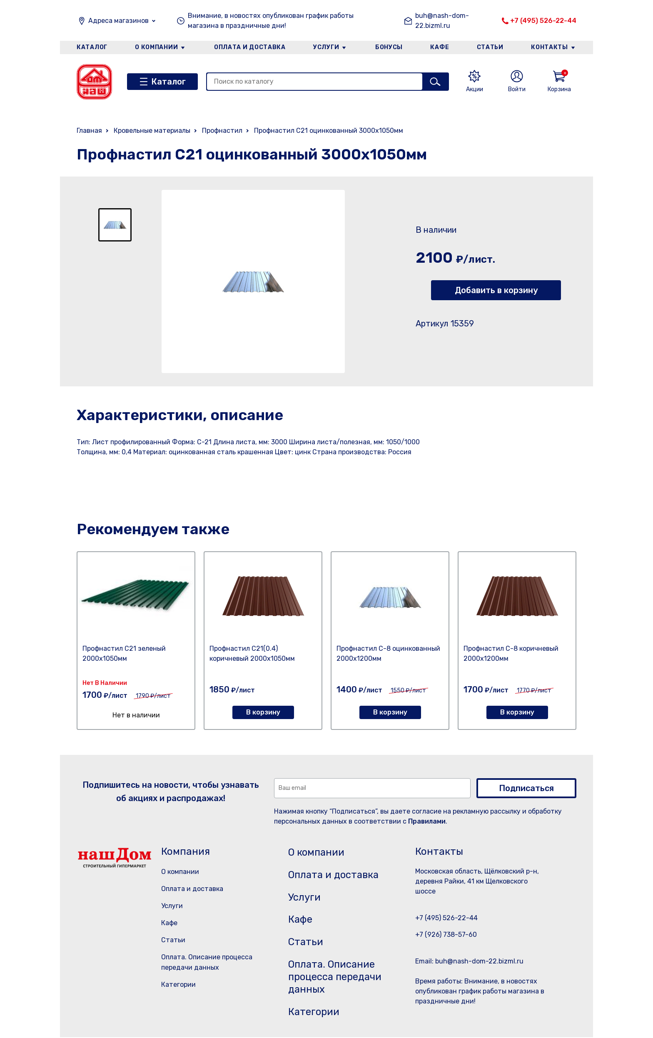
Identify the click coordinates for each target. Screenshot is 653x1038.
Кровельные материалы (152, 130)
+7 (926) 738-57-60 (446, 934)
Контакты (550, 47)
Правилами (427, 821)
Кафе (440, 47)
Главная (89, 130)
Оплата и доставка (249, 47)
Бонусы (389, 47)
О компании (156, 47)
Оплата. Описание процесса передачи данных (336, 977)
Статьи (490, 47)
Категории (178, 984)
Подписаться (526, 788)
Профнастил (222, 130)
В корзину (263, 712)
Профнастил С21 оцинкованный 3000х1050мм (328, 130)
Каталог (92, 47)
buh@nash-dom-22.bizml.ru (442, 21)
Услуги (326, 47)
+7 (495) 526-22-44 (543, 21)
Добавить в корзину (496, 290)
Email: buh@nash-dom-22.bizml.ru (469, 961)
